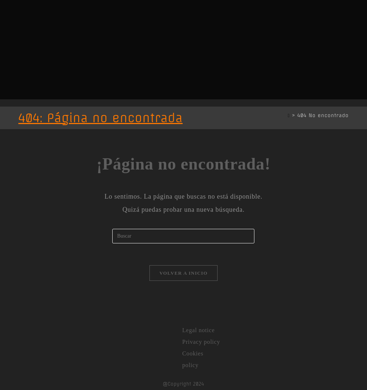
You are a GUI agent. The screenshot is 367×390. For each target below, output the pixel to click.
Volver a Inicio (183, 273)
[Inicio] (289, 115)
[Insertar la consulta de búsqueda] (183, 236)
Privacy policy (201, 342)
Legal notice (198, 330)
